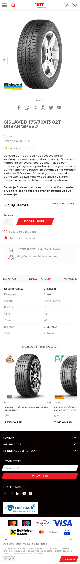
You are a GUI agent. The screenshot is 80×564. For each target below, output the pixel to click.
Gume (8, 136)
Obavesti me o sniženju (63, 203)
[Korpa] (74, 6)
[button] (13, 5)
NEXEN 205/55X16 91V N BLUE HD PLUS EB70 (26, 409)
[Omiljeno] (67, 6)
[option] (40, 55)
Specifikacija (40, 279)
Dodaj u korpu (35, 221)
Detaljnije (9, 558)
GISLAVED (50, 326)
